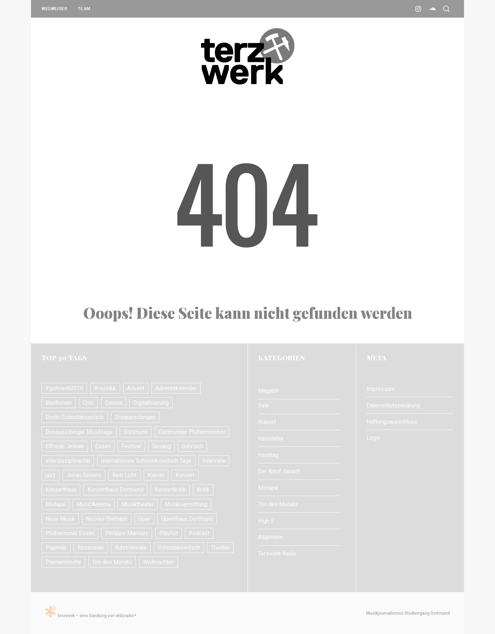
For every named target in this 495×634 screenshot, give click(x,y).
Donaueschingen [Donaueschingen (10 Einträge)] (135, 417)
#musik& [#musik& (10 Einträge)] (105, 388)
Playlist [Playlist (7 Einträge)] (168, 533)
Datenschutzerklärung (393, 405)
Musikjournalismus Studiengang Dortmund (407, 613)
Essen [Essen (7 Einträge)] (103, 446)
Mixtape (268, 487)
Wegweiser (54, 8)
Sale (263, 405)
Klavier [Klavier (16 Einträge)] (156, 475)
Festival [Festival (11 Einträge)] (131, 446)
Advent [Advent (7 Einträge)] (135, 388)
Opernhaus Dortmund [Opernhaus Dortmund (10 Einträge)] (187, 518)
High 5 (266, 521)
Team (84, 8)
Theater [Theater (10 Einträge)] (220, 547)
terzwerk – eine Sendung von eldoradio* (90, 615)
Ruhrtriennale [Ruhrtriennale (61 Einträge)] (131, 547)
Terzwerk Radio (277, 553)
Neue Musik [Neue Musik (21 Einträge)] (60, 518)
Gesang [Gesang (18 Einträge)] (161, 446)
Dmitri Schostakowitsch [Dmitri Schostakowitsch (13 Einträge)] (74, 417)
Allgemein (270, 537)
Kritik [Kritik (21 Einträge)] (203, 489)
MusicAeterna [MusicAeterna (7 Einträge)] (93, 504)
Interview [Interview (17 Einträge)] (213, 460)
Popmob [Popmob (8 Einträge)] (56, 547)
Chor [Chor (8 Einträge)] (88, 402)
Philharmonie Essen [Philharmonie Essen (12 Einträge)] (69, 533)
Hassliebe (270, 438)
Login (373, 438)
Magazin (268, 390)
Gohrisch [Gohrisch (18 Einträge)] (192, 446)
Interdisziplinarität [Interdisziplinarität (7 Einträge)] (67, 460)
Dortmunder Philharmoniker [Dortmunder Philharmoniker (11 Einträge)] (191, 432)
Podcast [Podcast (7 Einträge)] (199, 533)
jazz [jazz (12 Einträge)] (50, 475)
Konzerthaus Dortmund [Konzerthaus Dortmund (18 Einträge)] (115, 489)
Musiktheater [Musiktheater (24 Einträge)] (137, 504)
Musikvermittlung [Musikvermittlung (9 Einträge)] (186, 504)
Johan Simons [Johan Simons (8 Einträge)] (84, 475)
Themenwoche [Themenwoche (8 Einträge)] (63, 562)
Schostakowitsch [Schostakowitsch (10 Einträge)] (179, 547)
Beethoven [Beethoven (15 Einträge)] (58, 402)
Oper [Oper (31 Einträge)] (144, 518)
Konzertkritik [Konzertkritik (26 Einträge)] (170, 489)
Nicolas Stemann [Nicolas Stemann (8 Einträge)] (106, 518)
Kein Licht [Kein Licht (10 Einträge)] (124, 475)
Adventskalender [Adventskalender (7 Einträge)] (176, 388)
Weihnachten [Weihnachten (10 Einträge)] (158, 562)
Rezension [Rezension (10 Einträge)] (90, 547)
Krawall (267, 422)
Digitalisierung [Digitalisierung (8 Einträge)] (151, 402)
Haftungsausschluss (391, 421)
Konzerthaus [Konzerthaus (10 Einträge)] (60, 489)
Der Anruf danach (279, 471)
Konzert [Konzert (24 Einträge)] (185, 475)
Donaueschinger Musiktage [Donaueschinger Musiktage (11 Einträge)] (79, 432)
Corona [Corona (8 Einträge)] (113, 402)
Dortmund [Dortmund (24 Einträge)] (136, 432)
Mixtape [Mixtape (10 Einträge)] (55, 504)
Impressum (380, 389)
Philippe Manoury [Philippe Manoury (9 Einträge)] (126, 533)
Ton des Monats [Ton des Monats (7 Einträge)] (112, 562)
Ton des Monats (278, 504)
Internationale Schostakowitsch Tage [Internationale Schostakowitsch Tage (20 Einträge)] (146, 460)
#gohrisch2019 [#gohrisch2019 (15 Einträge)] (64, 388)
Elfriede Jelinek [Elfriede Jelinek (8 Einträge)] (64, 446)
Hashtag (268, 455)
